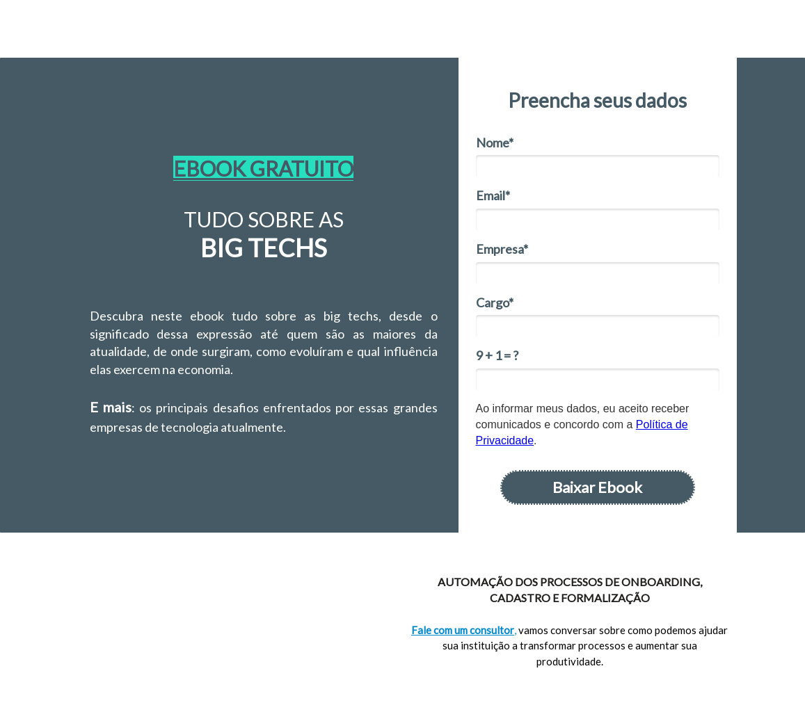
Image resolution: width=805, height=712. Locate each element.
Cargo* (494, 302)
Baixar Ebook (597, 487)
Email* (493, 195)
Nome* (494, 142)
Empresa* (502, 249)
